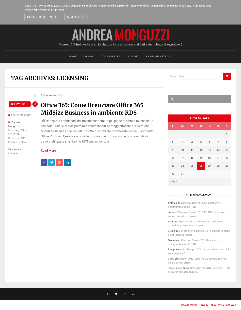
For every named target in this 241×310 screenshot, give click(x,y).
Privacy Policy (207, 304)
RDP (22, 138)
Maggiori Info (42, 17)
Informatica (18, 104)
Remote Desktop (17, 142)
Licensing (13, 130)
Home (72, 56)
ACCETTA (76, 17)
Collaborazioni (111, 56)
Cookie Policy (189, 304)
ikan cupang (175, 268)
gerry (171, 258)
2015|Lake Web (227, 304)
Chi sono (88, 56)
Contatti (133, 56)
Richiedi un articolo (159, 56)
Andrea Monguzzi (21, 114)
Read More (48, 150)
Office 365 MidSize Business (17, 134)
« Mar (173, 181)
